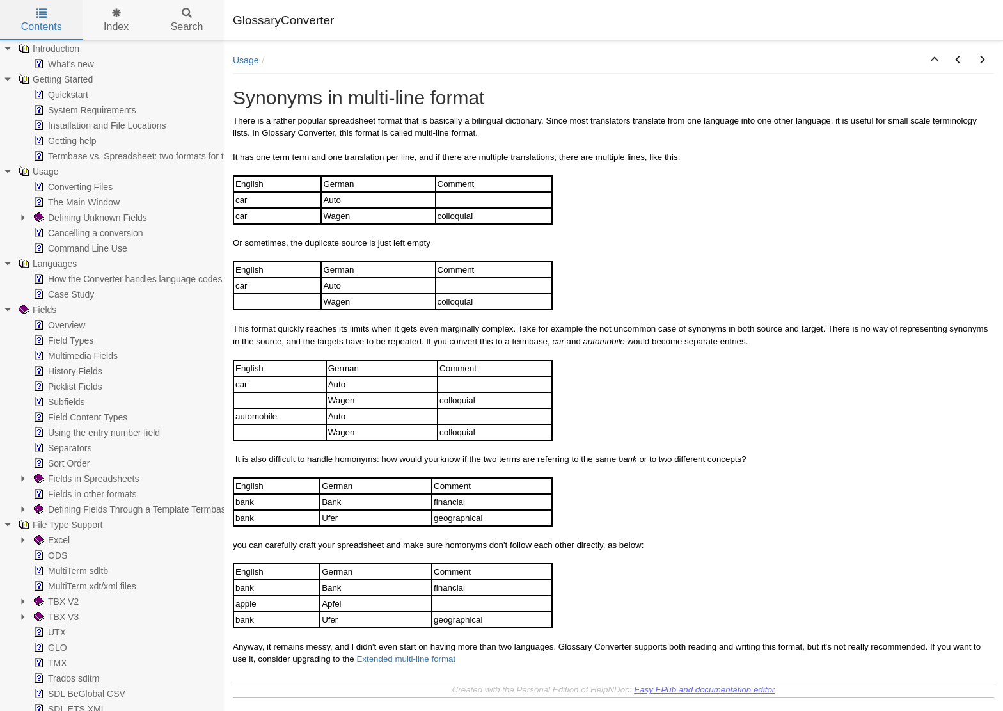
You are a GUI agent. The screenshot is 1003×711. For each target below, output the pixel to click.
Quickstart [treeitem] (59, 94)
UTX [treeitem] (48, 632)
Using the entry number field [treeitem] (95, 432)
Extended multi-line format (405, 659)
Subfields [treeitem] (58, 402)
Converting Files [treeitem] (72, 187)
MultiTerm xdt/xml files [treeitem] (83, 586)
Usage (245, 60)
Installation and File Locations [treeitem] (98, 125)
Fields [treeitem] (36, 309)
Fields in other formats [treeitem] (84, 494)
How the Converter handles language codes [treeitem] (126, 279)
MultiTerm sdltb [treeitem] (69, 571)
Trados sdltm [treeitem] (65, 678)
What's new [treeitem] (62, 64)
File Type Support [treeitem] (59, 524)
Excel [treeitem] (50, 540)
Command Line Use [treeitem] (79, 248)
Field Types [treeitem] (62, 340)
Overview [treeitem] (58, 325)
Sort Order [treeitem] (60, 463)
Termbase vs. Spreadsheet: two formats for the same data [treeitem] (154, 156)
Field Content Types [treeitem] (79, 417)
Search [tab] (187, 20)
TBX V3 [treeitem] (55, 617)
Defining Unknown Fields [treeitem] (89, 217)
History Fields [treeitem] (66, 371)
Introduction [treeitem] (47, 48)
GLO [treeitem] (49, 647)
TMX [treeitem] (49, 663)
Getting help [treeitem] (64, 140)
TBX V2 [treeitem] (55, 601)
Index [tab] (116, 20)
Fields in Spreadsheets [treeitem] (85, 478)
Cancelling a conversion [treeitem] (87, 233)
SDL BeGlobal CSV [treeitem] (78, 693)
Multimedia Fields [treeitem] (74, 355)
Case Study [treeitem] (62, 294)
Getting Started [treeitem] (54, 79)
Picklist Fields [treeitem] (66, 386)
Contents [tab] (41, 20)
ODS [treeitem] (49, 555)
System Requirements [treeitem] (83, 110)
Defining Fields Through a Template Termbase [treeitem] (131, 509)
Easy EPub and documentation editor (704, 689)
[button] (934, 60)
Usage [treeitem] (37, 171)
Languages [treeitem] (46, 263)
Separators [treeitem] (61, 448)
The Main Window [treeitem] (75, 202)
